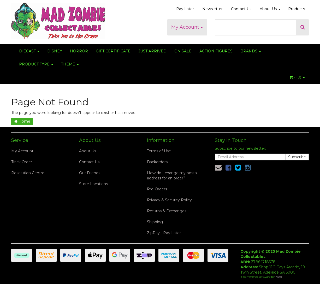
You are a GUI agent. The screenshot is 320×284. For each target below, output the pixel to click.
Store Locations (93, 184)
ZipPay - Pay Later (164, 233)
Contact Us (241, 9)
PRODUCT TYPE (36, 64)
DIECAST (29, 51)
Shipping (155, 222)
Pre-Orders (157, 189)
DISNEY (54, 51)
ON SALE (183, 51)
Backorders (157, 162)
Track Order (21, 162)
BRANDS (250, 51)
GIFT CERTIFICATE (113, 51)
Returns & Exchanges (166, 211)
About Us (270, 9)
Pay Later (185, 9)
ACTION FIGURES (216, 51)
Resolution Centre (27, 173)
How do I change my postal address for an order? (172, 175)
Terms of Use (159, 151)
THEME (70, 64)
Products (296, 9)
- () (297, 77)
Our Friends (89, 173)
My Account (187, 27)
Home (22, 121)
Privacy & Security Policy (169, 200)
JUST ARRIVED (152, 51)
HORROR (79, 51)
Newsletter (212, 9)
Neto (278, 277)
